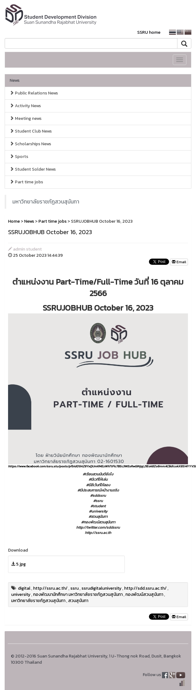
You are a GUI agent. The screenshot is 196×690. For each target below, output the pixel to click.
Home (14, 221)
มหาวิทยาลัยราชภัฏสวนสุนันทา (45, 202)
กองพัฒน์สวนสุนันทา (144, 594)
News (15, 80)
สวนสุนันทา (78, 600)
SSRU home (148, 32)
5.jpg (21, 564)
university (20, 594)
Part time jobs (26, 182)
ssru (74, 588)
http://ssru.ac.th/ (50, 588)
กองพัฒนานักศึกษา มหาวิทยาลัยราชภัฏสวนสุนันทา (78, 594)
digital (24, 588)
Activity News (25, 106)
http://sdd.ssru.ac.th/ (145, 588)
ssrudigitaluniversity (101, 588)
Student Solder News (33, 169)
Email (179, 262)
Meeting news (25, 118)
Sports (19, 156)
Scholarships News (30, 144)
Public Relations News (34, 93)
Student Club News (31, 131)
